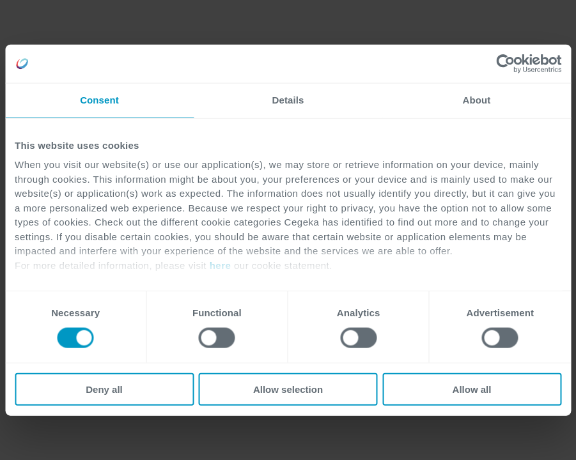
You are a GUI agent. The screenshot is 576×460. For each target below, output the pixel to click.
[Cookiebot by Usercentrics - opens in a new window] (505, 63)
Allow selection (288, 388)
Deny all (104, 388)
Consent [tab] (99, 100)
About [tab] (477, 100)
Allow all (472, 388)
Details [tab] (288, 100)
